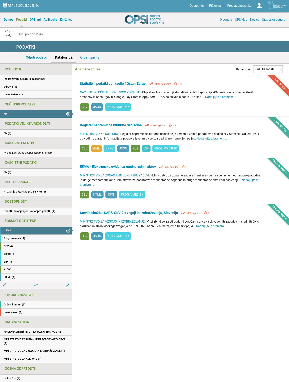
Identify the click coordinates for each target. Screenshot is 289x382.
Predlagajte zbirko (239, 5)
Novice (254, 19)
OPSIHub (241, 19)
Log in (259, 5)
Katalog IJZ (64, 57)
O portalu (226, 19)
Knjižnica (66, 19)
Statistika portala (273, 19)
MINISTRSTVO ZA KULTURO (99, 134)
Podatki (21, 19)
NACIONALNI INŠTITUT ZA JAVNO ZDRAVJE (110, 92)
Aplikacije (50, 19)
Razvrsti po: (243, 69)
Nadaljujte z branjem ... (220, 97)
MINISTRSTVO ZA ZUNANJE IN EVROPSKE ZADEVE (115, 175)
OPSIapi (35, 19)
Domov (8, 19)
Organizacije (90, 57)
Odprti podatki (36, 57)
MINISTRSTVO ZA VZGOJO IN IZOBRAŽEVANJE (112, 221)
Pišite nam (216, 5)
